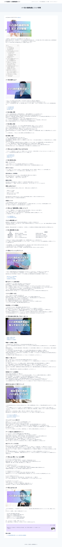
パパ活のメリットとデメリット (11, 61)
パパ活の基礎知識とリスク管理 (44, 1)
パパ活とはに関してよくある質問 (11, 74)
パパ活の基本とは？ (10, 46)
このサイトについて (34, 1)
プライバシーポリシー (53, 1)
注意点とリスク (10, 57)
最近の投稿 (11, 76)
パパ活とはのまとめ (10, 75)
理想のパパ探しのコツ (10, 338)
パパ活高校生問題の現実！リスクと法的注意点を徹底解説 (16, 535)
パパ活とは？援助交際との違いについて (12, 58)
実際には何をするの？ (11, 56)
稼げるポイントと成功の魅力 (12, 62)
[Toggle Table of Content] (18, 45)
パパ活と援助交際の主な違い (12, 60)
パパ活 (17, 38)
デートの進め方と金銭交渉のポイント (13, 415)
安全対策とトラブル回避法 (12, 64)
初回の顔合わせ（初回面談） (13, 54)
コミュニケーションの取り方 (12, 414)
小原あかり (19, 17)
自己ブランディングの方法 (11, 417)
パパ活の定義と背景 (10, 106)
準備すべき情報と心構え (11, 337)
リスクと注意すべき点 (11, 63)
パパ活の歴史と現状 (10, 108)
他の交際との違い (10, 109)
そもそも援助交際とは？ (11, 59)
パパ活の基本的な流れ (10, 154)
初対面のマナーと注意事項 (11, 339)
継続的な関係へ (11, 55)
